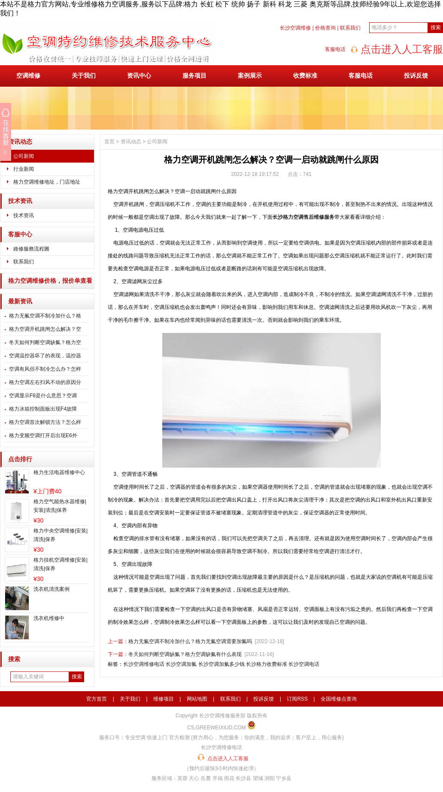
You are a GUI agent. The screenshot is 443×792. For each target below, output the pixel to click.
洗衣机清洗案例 (51, 589)
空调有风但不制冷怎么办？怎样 (45, 369)
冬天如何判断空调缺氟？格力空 (45, 342)
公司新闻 (23, 156)
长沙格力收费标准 (266, 664)
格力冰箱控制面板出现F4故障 (43, 409)
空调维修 (28, 75)
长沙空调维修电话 (143, 664)
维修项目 (163, 699)
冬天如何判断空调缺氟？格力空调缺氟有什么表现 (185, 654)
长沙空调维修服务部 (222, 716)
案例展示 (250, 75)
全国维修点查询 (339, 699)
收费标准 (305, 75)
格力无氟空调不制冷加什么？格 (45, 316)
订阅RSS (297, 699)
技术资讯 (20, 201)
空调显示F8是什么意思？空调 (43, 396)
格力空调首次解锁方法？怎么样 (45, 422)
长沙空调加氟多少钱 (221, 664)
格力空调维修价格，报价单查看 (50, 281)
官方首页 (96, 699)
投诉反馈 (416, 75)
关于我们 (84, 75)
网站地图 (197, 699)
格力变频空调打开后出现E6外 (43, 435)
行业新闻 (23, 169)
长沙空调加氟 (181, 664)
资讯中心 (139, 75)
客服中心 (20, 234)
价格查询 (325, 28)
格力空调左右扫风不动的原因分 (45, 382)
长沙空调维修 (295, 28)
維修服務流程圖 (31, 249)
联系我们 (350, 28)
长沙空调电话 (303, 664)
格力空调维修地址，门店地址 (46, 182)
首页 (109, 142)
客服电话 (361, 75)
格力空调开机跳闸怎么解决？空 (45, 329)
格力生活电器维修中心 (59, 472)
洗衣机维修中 (48, 618)
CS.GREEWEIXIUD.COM (216, 728)
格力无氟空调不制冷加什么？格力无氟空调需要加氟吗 (190, 641)
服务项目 (194, 75)
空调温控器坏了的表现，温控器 (45, 356)
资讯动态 (20, 142)
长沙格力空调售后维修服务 (303, 217)
